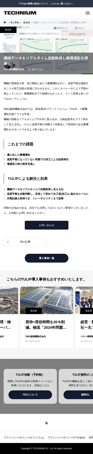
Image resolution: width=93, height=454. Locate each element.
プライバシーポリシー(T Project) (66, 437)
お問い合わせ (46, 225)
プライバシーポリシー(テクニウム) (24, 437)
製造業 (8, 29)
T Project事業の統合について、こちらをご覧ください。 (46, 3)
